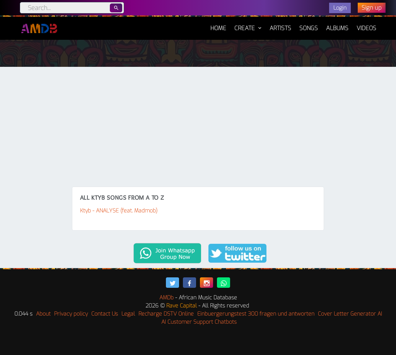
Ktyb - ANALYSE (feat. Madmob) (118, 210)
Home (218, 24)
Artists (280, 28)
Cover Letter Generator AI (350, 314)
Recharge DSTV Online (166, 314)
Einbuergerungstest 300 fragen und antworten (255, 314)
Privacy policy (71, 314)
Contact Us (104, 314)
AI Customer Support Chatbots (199, 322)
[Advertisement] (198, 129)
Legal (128, 314)
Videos (366, 28)
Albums (337, 28)
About (43, 314)
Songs (308, 28)
